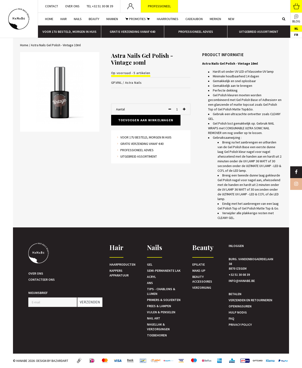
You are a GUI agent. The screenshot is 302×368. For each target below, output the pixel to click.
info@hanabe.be (242, 281)
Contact (51, 6)
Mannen (112, 19)
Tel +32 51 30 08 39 (100, 6)
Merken (215, 19)
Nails (78, 19)
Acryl (151, 277)
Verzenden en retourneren (250, 300)
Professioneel (159, 6)
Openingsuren (240, 306)
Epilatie (198, 264)
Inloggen (236, 246)
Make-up (198, 270)
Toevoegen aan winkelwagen (145, 120)
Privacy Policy (240, 324)
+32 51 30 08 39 (239, 274)
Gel (149, 264)
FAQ (231, 318)
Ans (150, 283)
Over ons (72, 6)
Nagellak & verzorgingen (158, 326)
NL (296, 28)
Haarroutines (167, 19)
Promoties (137, 19)
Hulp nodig (238, 312)
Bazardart (59, 361)
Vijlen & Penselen (161, 312)
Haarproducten (122, 264)
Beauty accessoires (202, 279)
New (231, 19)
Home (49, 19)
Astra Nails (133, 82)
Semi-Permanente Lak (163, 270)
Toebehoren (157, 335)
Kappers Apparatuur (119, 272)
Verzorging (201, 287)
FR (296, 35)
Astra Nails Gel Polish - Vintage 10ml (56, 45)
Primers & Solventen (163, 300)
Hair (63, 19)
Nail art (153, 318)
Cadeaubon (194, 19)
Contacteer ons (41, 279)
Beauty (94, 19)
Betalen (235, 294)
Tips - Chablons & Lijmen (161, 291)
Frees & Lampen (159, 306)
